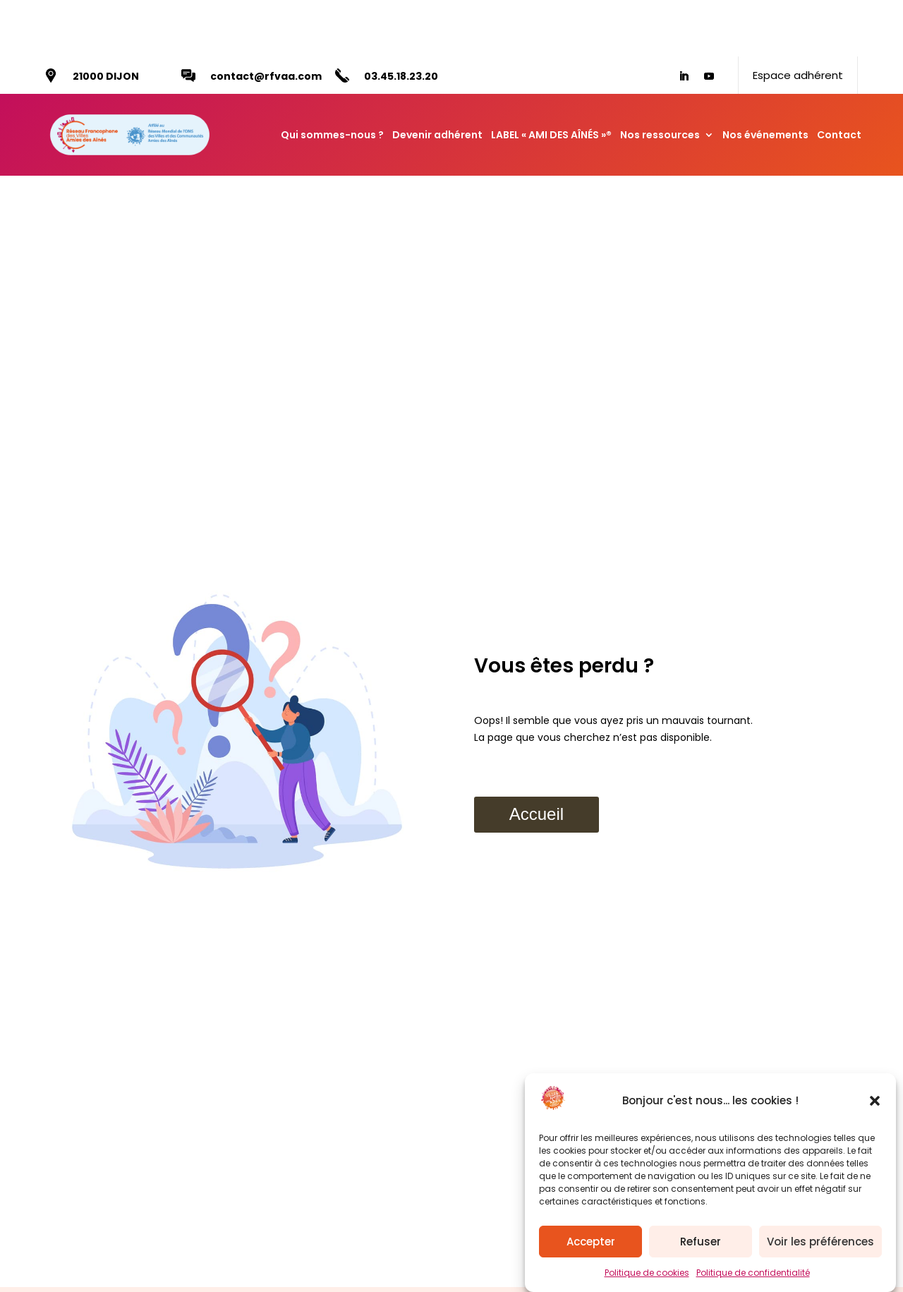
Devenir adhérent (437, 78)
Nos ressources (660, 78)
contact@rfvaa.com (266, 20)
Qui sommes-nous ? (332, 78)
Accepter (590, 1241)
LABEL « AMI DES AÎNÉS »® (551, 78)
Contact (839, 78)
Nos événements (765, 78)
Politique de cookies (647, 1273)
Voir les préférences (820, 1241)
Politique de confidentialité (753, 1273)
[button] (875, 1101)
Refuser (700, 1241)
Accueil (536, 757)
